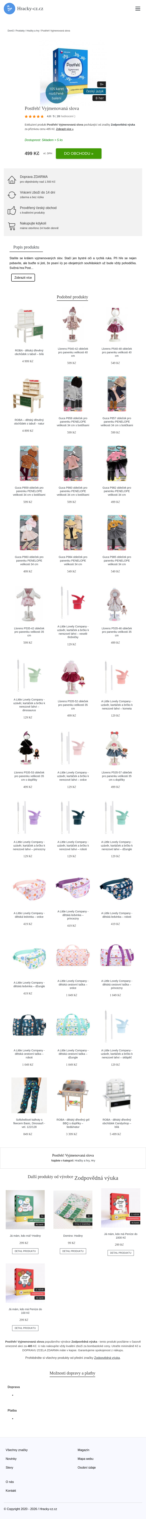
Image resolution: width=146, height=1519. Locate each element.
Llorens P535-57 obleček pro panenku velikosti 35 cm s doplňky (117, 776)
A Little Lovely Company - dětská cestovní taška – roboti (29, 1054)
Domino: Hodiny (73, 1235)
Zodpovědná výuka (123, 124)
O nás (10, 1481)
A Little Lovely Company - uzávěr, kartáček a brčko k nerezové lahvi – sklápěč (117, 1054)
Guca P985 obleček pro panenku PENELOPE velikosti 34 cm (116, 560)
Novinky (11, 1458)
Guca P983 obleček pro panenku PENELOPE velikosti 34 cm (29, 560)
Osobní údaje (87, 1467)
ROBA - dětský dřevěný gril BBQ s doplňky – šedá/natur (73, 1123)
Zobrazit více (23, 277)
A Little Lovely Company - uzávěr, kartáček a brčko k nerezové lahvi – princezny (29, 845)
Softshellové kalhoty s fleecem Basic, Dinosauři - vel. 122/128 (29, 1123)
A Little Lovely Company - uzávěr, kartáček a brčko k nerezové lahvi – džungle (117, 845)
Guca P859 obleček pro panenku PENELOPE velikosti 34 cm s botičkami (29, 491)
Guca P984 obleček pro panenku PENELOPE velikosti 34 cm (73, 560)
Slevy (9, 1467)
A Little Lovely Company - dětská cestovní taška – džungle (72, 1054)
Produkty (20, 30)
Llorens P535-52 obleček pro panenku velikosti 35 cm (73, 705)
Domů (11, 30)
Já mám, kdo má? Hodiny (25, 1235)
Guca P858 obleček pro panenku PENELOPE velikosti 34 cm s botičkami (73, 422)
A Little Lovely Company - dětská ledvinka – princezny (72, 915)
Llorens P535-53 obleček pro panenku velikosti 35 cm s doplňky (29, 776)
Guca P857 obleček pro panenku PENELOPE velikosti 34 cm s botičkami (117, 422)
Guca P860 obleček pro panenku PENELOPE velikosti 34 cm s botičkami (73, 491)
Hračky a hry (32, 30)
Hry (93, 1160)
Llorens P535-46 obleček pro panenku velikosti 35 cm (117, 632)
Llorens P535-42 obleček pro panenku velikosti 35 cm (29, 632)
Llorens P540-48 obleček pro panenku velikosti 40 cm (117, 352)
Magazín (83, 1450)
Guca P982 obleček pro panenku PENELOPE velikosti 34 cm (116, 491)
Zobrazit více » (65, 129)
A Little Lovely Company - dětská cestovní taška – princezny (116, 984)
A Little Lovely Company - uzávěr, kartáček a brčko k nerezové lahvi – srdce (73, 776)
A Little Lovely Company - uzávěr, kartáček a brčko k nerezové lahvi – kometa (117, 705)
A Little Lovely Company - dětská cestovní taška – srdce (72, 984)
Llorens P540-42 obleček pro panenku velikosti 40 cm (73, 352)
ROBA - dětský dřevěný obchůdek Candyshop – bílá (116, 1123)
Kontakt (11, 1490)
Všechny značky (17, 1450)
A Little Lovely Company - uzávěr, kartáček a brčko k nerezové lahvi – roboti (73, 845)
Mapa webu (86, 1458)
